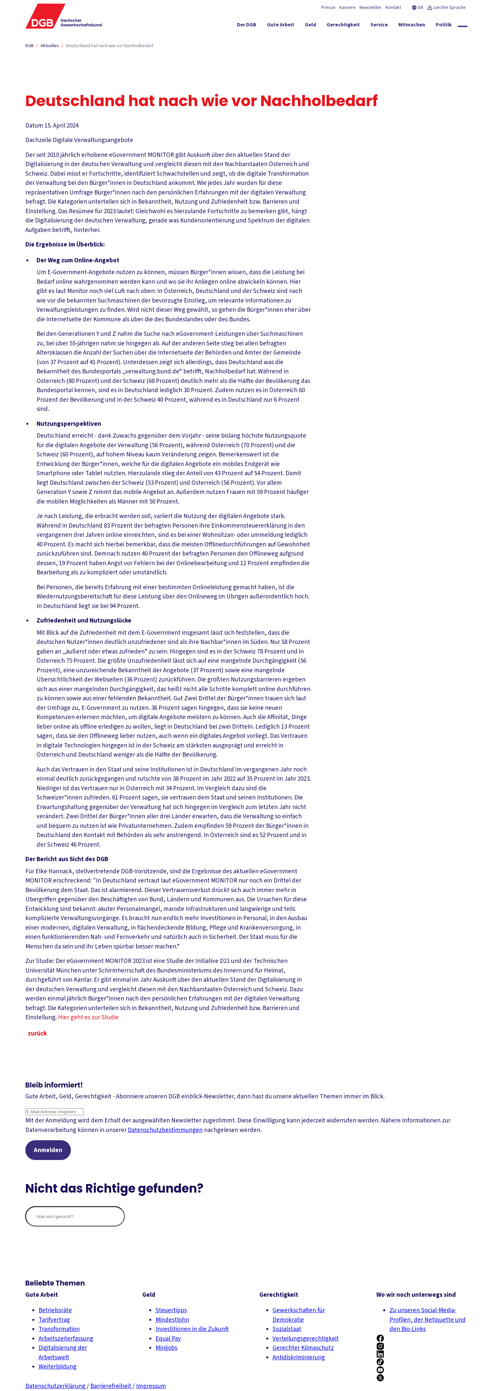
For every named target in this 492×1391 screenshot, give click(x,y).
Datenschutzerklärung (56, 1386)
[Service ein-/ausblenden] (379, 26)
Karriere (347, 7)
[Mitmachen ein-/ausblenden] (411, 26)
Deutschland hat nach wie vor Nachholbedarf (109, 46)
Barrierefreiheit (111, 1386)
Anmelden (48, 1150)
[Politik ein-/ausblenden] (443, 26)
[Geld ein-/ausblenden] (310, 26)
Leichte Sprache (446, 7)
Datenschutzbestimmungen (165, 1130)
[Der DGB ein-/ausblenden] (247, 26)
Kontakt (393, 7)
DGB (29, 46)
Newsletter (371, 7)
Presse (328, 7)
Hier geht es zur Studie (92, 1017)
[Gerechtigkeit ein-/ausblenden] (343, 26)
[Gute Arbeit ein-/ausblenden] (281, 26)
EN (417, 7)
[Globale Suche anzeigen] (463, 26)
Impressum (151, 1386)
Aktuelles (50, 46)
